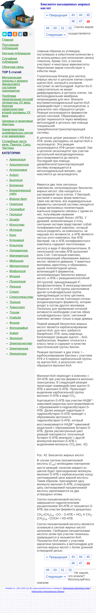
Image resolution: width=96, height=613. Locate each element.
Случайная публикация (10, 60)
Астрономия (18, 169)
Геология (15, 214)
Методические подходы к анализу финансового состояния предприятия (15, 84)
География (17, 209)
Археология (17, 159)
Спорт (14, 291)
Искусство (16, 224)
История (15, 229)
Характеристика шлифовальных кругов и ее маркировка (17, 133)
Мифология (17, 271)
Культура (16, 245)
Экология (15, 338)
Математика (18, 255)
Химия (13, 333)
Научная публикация (16, 53)
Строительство (21, 296)
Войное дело (18, 198)
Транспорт (17, 307)
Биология (16, 180)
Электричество (20, 343)
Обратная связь (13, 67)
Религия (15, 286)
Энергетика (18, 353)
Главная (7, 39)
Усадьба (15, 317)
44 (80, 15)
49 (47, 28)
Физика (14, 322)
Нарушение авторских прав (76, 588)
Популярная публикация (10, 46)
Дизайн (14, 219)
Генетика (16, 204)
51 (62, 28)
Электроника (18, 348)
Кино (12, 235)
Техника (14, 302)
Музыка (14, 276)
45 (88, 15)
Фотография (18, 327)
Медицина (16, 260)
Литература (18, 250)
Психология (17, 281)
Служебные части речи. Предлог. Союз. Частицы (16, 144)
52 (70, 28)
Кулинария (16, 240)
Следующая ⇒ (56, 34)
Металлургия (19, 266)
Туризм (14, 312)
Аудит (14, 175)
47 (80, 21)
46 (73, 21)
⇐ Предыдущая (56, 15)
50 (55, 28)
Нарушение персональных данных (48, 591)
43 (73, 15)
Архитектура (19, 164)
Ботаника (16, 185)
